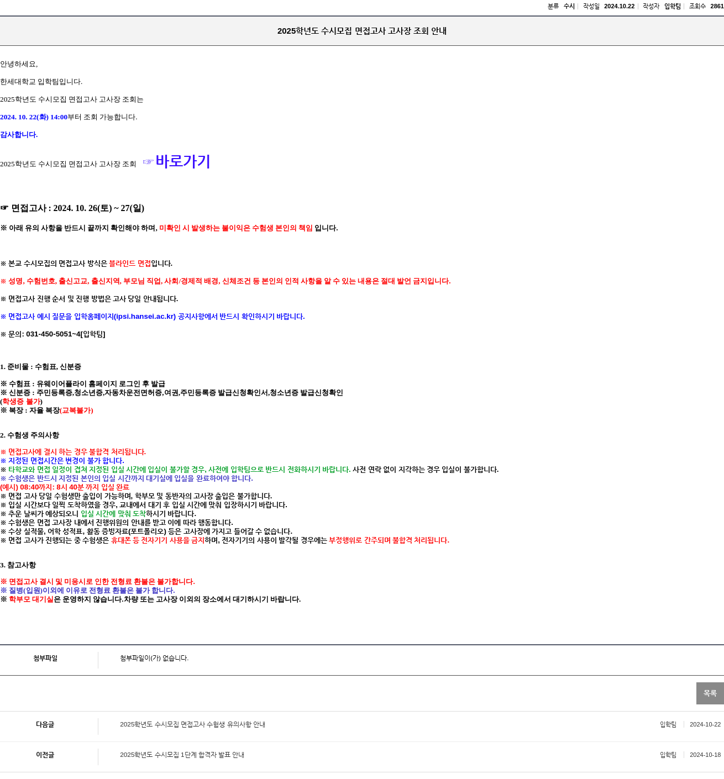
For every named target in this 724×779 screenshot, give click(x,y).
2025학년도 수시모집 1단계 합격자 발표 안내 (182, 755)
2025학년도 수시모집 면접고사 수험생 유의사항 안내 (192, 724)
